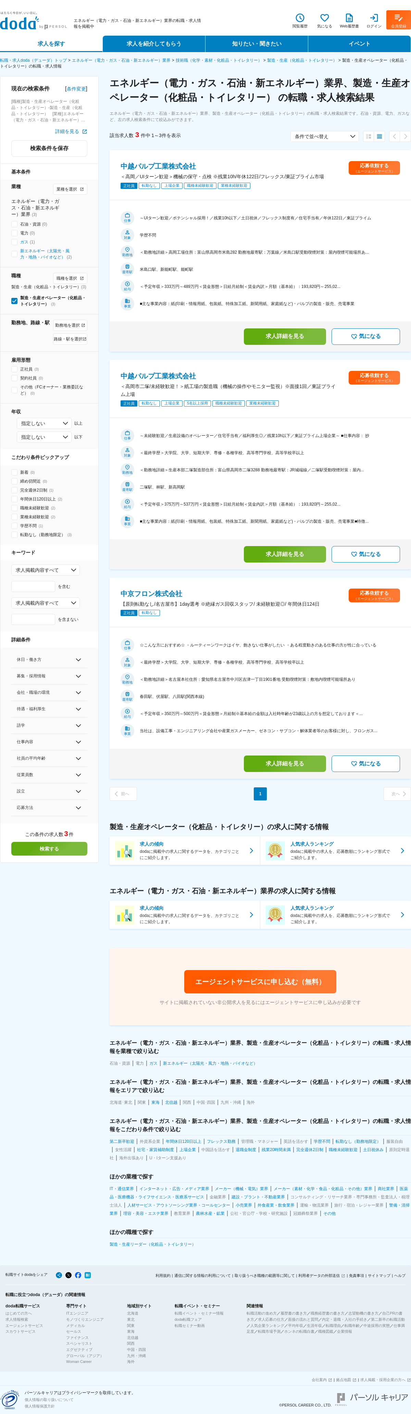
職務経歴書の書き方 (328, 1313)
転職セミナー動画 (190, 1326)
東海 (131, 1331)
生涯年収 (314, 1326)
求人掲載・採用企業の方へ (383, 1380)
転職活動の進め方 (262, 1313)
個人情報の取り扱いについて (49, 1400)
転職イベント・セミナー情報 (199, 1313)
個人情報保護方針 (40, 1406)
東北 (131, 1319)
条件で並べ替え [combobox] (311, 136)
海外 (131, 1361)
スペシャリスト (79, 1343)
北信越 (132, 1338)
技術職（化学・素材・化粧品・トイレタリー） (219, 60)
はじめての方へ (18, 1313)
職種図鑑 (325, 1331)
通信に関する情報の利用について (202, 1275)
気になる (366, 336)
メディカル (75, 1326)
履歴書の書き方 (294, 1313)
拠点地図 (343, 1380)
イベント (360, 44)
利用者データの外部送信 (319, 1275)
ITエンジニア (77, 1313)
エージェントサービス (24, 1326)
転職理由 (333, 1326)
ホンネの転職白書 (299, 1331)
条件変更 (76, 89)
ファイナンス (77, 1338)
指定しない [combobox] (33, 423)
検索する (49, 848)
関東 (131, 1326)
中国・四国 (136, 1349)
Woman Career (78, 1361)
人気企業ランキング (267, 1326)
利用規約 (163, 1275)
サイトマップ (379, 1275)
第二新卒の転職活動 (388, 1319)
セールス (73, 1331)
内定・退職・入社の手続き (344, 1319)
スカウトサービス (20, 1331)
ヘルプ (400, 1275)
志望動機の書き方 (363, 1313)
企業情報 (344, 1331)
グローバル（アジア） (85, 1356)
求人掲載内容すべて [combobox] (37, 570)
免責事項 (356, 1275)
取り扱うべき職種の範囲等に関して (265, 1275)
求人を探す (51, 44)
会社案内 (319, 1380)
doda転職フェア (188, 1319)
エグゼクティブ (79, 1349)
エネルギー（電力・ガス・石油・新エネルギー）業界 (121, 60)
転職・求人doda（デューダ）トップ (33, 60)
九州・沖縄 (136, 1356)
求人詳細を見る (285, 336)
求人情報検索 (16, 1319)
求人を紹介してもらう (154, 44)
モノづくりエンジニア (85, 1319)
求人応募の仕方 (271, 1319)
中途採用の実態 (376, 1326)
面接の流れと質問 (303, 1319)
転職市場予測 (269, 1331)
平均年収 (295, 1326)
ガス (24, 242)
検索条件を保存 (49, 148)
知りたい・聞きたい (257, 44)
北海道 (132, 1313)
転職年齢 (352, 1326)
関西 (131, 1343)
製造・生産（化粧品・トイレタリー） (302, 60)
